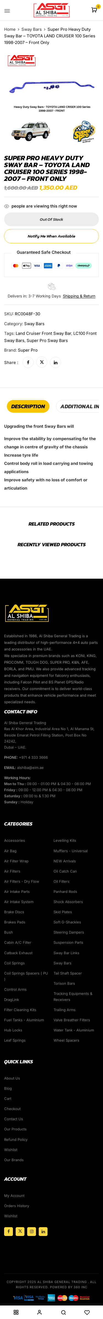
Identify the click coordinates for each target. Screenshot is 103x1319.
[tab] (28, 406)
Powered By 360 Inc (68, 1287)
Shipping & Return (79, 296)
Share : (11, 362)
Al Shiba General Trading (62, 1282)
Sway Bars (31, 29)
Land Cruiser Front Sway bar (43, 333)
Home (10, 29)
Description (28, 406)
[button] (95, 10)
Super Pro (28, 350)
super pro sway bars (47, 340)
